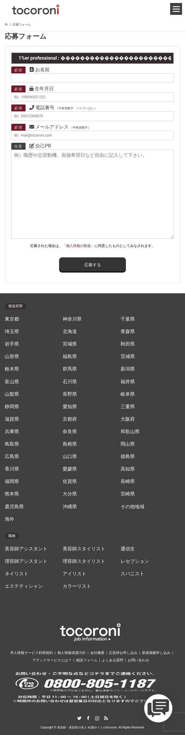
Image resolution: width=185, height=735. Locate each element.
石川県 (70, 381)
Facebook (88, 718)
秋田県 (128, 344)
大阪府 (128, 419)
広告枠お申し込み (123, 653)
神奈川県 (72, 319)
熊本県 (12, 494)
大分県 (70, 494)
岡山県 (128, 444)
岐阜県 (128, 394)
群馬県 (70, 369)
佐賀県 (70, 481)
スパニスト (132, 573)
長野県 (70, 394)
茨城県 (128, 356)
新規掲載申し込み (156, 653)
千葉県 (128, 319)
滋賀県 (12, 419)
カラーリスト (77, 586)
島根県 (70, 444)
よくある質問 (112, 660)
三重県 (128, 406)
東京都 (12, 319)
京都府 (70, 419)
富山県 (12, 381)
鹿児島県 (14, 506)
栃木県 (12, 369)
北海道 (70, 331)
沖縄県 (70, 506)
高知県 (128, 469)
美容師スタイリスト (84, 549)
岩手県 (12, 344)
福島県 (70, 356)
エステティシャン (24, 586)
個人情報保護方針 (71, 653)
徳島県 (128, 456)
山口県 (70, 456)
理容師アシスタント (26, 561)
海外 (9, 519)
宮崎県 (128, 494)
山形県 (12, 356)
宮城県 (70, 344)
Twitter (79, 718)
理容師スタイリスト (84, 561)
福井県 (128, 381)
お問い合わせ (138, 660)
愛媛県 (70, 469)
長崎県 (128, 481)
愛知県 (70, 406)
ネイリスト (17, 573)
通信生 (128, 549)
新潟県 (128, 369)
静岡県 (12, 406)
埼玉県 (12, 331)
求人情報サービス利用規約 (31, 653)
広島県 (12, 456)
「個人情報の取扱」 (78, 246)
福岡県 (12, 481)
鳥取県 (12, 444)
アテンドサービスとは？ (52, 660)
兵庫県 (12, 431)
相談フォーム (86, 660)
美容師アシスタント (26, 549)
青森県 (128, 331)
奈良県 (70, 431)
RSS (106, 718)
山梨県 (12, 394)
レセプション (135, 561)
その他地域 (132, 506)
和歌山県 (130, 431)
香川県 (12, 469)
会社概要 (97, 653)
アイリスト (74, 573)
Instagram (97, 718)
